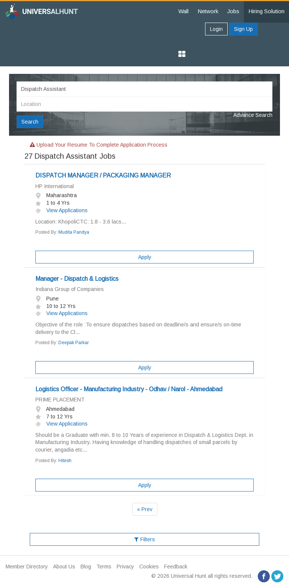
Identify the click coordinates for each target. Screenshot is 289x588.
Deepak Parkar (73, 342)
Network (208, 11)
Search (29, 122)
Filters (144, 539)
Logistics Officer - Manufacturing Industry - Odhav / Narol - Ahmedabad (128, 389)
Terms (103, 567)
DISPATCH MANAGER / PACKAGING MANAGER (103, 175)
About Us (64, 567)
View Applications (61, 210)
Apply (144, 257)
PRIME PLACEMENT (60, 400)
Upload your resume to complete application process (98, 145)
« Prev (144, 509)
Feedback (175, 567)
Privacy (125, 567)
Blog (86, 567)
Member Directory (27, 567)
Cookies (149, 567)
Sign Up (243, 29)
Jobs (233, 11)
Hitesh (64, 460)
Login (216, 29)
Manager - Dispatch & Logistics (77, 279)
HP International (54, 186)
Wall (183, 11)
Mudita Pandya (73, 232)
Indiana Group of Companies (69, 289)
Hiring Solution (266, 11)
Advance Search (252, 115)
